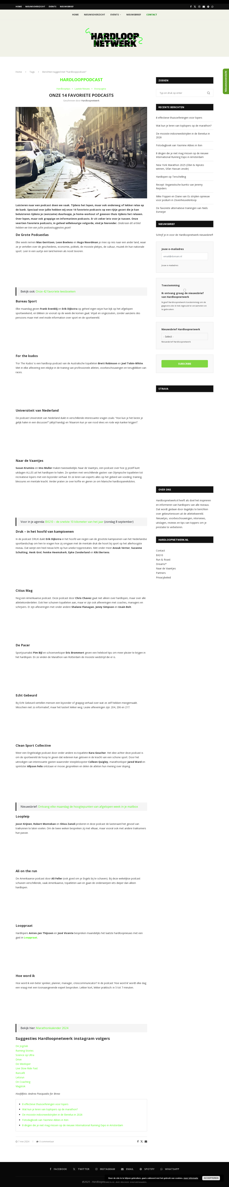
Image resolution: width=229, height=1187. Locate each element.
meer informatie (190, 1178)
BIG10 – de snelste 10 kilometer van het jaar (74, 521)
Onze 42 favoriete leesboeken (56, 291)
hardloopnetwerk (90, 100)
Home (19, 6)
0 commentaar (45, 1141)
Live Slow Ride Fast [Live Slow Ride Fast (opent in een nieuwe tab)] (27, 1068)
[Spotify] (208, 6)
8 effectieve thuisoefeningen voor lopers (45, 1103)
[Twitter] (195, 6)
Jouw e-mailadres (172, 248)
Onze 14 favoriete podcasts (81, 95)
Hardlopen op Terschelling (171, 176)
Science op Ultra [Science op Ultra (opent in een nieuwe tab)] (25, 1054)
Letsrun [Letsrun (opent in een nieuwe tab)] (20, 1077)
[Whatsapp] (212, 6)
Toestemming (170, 285)
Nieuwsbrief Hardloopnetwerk (180, 329)
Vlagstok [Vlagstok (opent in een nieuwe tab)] (20, 1086)
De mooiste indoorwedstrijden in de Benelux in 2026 (52, 1114)
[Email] (204, 6)
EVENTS (52, 6)
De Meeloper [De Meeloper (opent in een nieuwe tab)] (23, 1063)
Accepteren (211, 1178)
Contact (160, 550)
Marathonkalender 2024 (52, 1028)
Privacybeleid (163, 577)
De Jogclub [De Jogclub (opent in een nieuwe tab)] (22, 1045)
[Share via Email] (146, 1141)
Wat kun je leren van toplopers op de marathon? (50, 1109)
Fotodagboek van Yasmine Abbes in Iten (45, 1119)
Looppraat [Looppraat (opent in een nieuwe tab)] (30, 937)
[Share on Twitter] (141, 1141)
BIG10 (159, 554)
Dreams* (161, 563)
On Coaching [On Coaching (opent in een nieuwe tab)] (23, 1081)
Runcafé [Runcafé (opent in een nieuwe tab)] (20, 1072)
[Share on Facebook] (138, 1141)
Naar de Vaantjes (166, 568)
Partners (161, 572)
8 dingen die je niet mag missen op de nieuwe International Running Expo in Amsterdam (72, 1125)
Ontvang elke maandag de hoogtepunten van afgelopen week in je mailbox (88, 806)
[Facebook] (190, 6)
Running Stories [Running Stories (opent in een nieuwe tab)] (24, 1050)
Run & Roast (163, 559)
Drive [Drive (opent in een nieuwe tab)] (19, 1059)
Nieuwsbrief (67, 6)
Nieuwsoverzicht (35, 6)
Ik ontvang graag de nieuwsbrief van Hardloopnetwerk (184, 293)
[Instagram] (199, 6)
